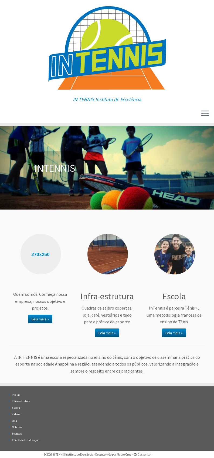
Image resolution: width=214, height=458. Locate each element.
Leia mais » (40, 319)
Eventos (17, 434)
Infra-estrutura (21, 401)
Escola (16, 408)
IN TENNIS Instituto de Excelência (72, 454)
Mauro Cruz (124, 454)
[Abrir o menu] (205, 113)
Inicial (16, 395)
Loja (14, 421)
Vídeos (16, 414)
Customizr (144, 454)
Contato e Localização (25, 440)
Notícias (17, 427)
